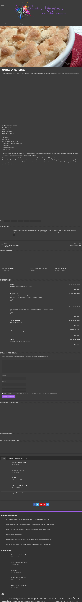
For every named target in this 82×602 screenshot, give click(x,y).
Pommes (27, 221)
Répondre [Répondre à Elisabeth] (76, 316)
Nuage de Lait (14, 293)
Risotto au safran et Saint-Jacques (13, 245)
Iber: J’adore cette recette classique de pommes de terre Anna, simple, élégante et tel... (29, 544)
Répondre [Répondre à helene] (76, 344)
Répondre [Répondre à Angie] (76, 335)
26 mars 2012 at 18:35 (74, 284)
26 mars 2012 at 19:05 (74, 293)
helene (12, 339)
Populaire (10, 458)
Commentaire (6, 359)
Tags (26, 458)
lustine (12, 284)
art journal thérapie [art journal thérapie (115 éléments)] (21, 599)
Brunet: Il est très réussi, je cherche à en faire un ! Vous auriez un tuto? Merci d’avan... (28, 529)
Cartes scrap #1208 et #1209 (38, 268)
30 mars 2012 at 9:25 (75, 329)
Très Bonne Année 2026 (18, 470)
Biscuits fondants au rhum (19, 462)
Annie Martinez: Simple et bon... (14, 534)
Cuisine (9, 24)
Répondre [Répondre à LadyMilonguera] (76, 325)
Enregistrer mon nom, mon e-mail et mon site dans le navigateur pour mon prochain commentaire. (30, 393)
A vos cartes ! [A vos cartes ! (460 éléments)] (48, 598)
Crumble (14, 221)
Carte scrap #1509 (8, 268)
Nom (4, 375)
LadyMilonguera (15, 320)
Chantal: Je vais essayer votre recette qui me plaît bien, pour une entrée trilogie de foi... (29, 539)
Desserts (14, 24)
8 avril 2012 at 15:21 (75, 339)
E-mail (4, 381)
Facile (20, 221)
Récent (3, 458)
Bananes (7, 221)
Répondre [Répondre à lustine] (76, 289)
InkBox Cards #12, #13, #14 (19, 485)
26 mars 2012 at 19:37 (74, 320)
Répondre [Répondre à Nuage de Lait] (76, 303)
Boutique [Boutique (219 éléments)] (62, 599)
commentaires (19, 458)
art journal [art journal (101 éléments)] (12, 599)
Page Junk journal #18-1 (18, 493)
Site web (4, 387)
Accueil (3, 24)
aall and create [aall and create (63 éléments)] (4, 599)
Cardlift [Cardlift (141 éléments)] (69, 599)
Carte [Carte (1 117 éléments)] (75, 598)
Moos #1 (14, 477)
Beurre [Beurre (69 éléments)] (57, 599)
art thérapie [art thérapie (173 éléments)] (32, 599)
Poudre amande (35, 221)
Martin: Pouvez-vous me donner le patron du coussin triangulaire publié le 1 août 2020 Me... (30, 524)
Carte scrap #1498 (61, 268)
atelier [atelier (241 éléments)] (39, 599)
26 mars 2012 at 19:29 (74, 307)
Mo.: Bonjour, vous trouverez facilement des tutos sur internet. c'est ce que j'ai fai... (28, 519)
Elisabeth (13, 307)
